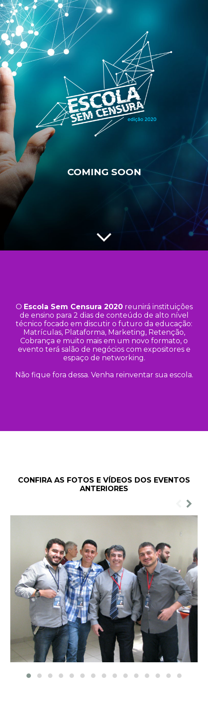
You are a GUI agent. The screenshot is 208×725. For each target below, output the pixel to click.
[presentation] (178, 504)
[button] (28, 675)
